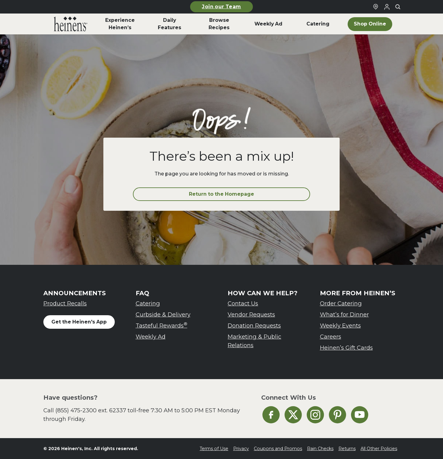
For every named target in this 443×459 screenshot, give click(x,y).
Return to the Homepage (221, 194)
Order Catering (341, 303)
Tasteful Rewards (161, 325)
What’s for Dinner (344, 314)
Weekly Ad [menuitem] (268, 24)
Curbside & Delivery (163, 314)
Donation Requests (254, 325)
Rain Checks (320, 448)
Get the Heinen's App (79, 322)
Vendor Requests (251, 314)
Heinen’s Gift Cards (346, 347)
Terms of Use (214, 448)
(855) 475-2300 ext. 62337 (90, 410)
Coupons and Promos (278, 448)
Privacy (241, 448)
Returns (347, 448)
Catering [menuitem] (317, 24)
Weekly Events (340, 325)
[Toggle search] (397, 6)
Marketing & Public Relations (254, 341)
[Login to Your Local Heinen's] (386, 6)
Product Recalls (65, 303)
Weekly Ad (151, 336)
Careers (330, 336)
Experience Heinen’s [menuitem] (120, 23)
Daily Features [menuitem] (169, 23)
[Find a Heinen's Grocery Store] (375, 6)
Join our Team (221, 7)
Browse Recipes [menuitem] (219, 23)
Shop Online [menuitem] (370, 24)
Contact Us (243, 303)
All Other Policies (379, 448)
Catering (148, 303)
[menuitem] (70, 24)
